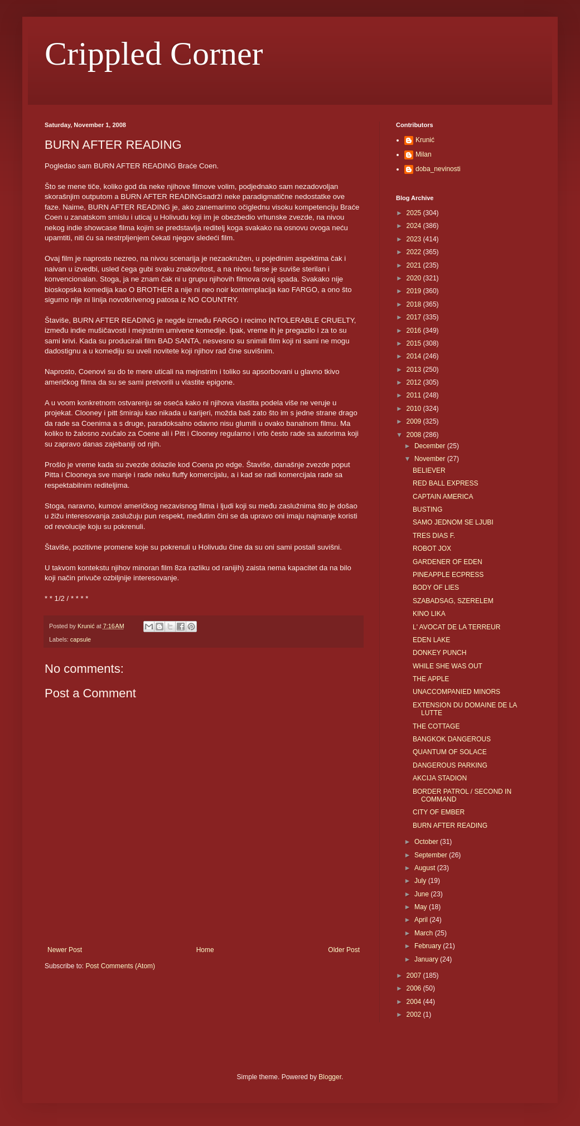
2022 (415, 252)
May (421, 907)
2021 (415, 265)
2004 (415, 1002)
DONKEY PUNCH (439, 653)
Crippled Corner (154, 53)
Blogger (329, 1077)
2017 (415, 317)
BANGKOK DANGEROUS (452, 739)
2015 (415, 343)
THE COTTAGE (436, 726)
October (427, 842)
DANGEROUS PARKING (450, 765)
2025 (415, 213)
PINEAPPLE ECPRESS (448, 575)
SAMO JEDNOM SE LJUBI (453, 522)
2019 (415, 291)
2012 (415, 382)
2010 (415, 408)
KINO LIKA (429, 614)
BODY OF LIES (436, 587)
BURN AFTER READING (450, 825)
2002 (415, 1014)
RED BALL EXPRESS (445, 483)
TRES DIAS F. (434, 536)
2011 (415, 395)
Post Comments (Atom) (120, 966)
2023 (415, 239)
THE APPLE (431, 679)
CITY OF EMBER (439, 812)
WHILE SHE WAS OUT (447, 666)
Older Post (344, 950)
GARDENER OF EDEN (447, 562)
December (430, 446)
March (424, 933)
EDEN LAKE (431, 640)
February (428, 946)
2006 (415, 988)
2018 (415, 304)
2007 (415, 975)
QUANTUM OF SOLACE (450, 752)
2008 (415, 435)
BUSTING (427, 509)
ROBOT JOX (432, 548)
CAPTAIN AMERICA (443, 497)
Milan (423, 154)
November (430, 459)
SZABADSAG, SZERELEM (453, 601)
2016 (415, 330)
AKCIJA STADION (440, 778)
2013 (415, 369)
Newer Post (64, 950)
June (422, 894)
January (427, 959)
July (421, 881)
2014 (415, 356)
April (421, 920)
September (431, 855)
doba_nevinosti (438, 169)
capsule (80, 639)
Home (205, 950)
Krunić (424, 140)
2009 (415, 421)
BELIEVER (429, 470)
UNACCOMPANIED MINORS (456, 692)
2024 (415, 226)
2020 (415, 278)
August (425, 868)
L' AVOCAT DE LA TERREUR (456, 627)
